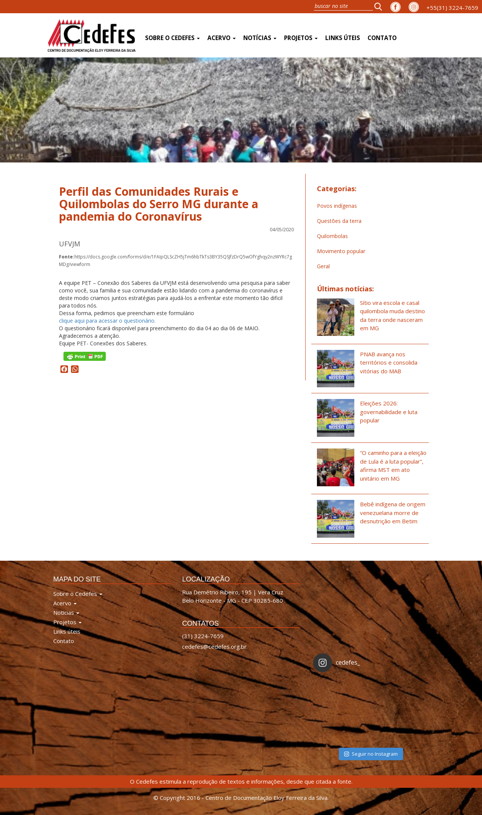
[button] (380, 6)
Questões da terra (339, 220)
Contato (382, 38)
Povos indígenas (337, 205)
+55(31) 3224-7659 (452, 7)
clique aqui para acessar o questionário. (107, 320)
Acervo (221, 38)
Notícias (260, 38)
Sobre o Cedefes (172, 38)
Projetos (301, 38)
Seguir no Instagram (371, 753)
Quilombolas (332, 236)
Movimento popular (341, 251)
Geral (323, 266)
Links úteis (342, 38)
